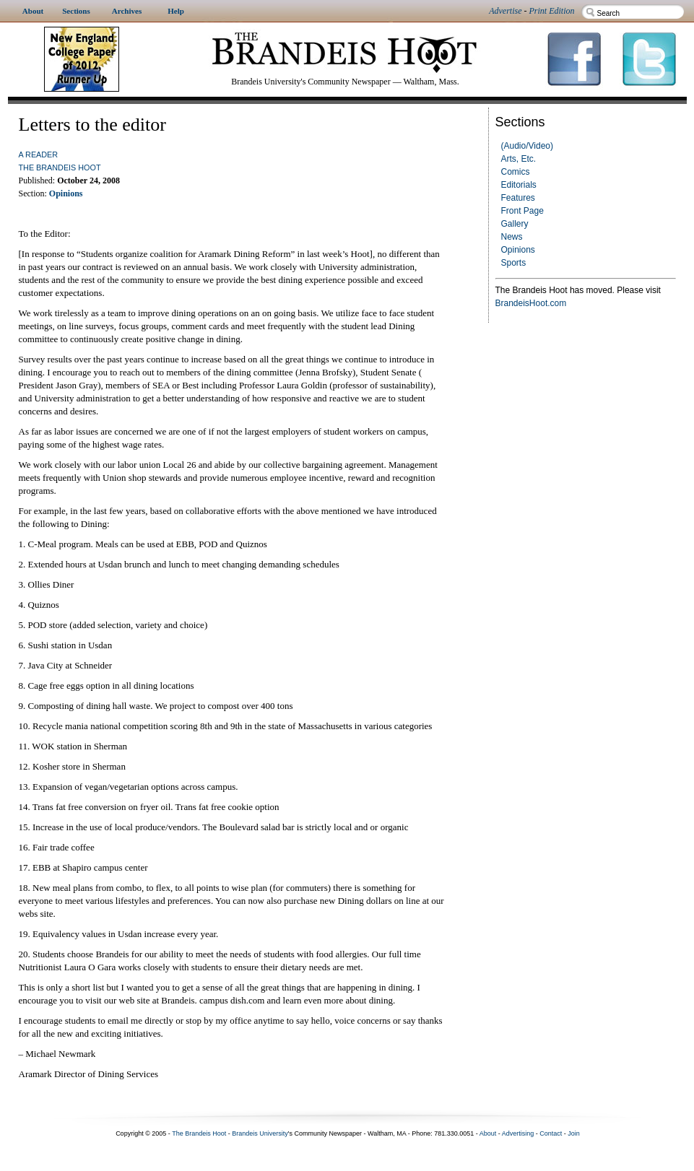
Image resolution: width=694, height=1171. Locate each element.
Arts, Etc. (519, 159)
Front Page (522, 211)
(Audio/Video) (527, 146)
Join (574, 1133)
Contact (550, 1133)
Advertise (505, 11)
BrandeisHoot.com (531, 303)
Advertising (518, 1133)
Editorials (519, 185)
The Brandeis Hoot (60, 167)
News (512, 237)
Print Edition (552, 11)
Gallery (515, 224)
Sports (513, 263)
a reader (38, 154)
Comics (515, 172)
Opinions (518, 250)
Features (518, 198)
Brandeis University (260, 1133)
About (488, 1133)
